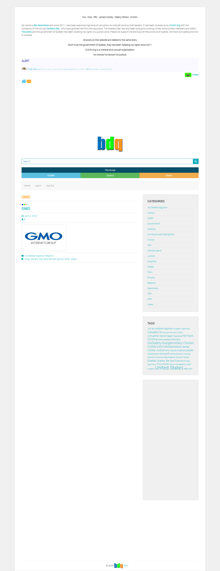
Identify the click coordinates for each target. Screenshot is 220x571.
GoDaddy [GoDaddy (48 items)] (154, 343)
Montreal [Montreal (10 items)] (187, 354)
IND (149, 245)
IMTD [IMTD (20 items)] (160, 347)
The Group (110, 170)
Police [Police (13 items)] (186, 357)
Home (27, 185)
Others (169, 175)
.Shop (27, 259)
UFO (149, 299)
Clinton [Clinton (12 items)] (180, 332)
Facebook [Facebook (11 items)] (178, 336)
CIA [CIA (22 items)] (160, 332)
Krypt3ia (151, 261)
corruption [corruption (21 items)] (153, 336)
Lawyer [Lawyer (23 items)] (189, 350)
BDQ (126, 565)
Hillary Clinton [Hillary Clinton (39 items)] (183, 343)
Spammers (152, 288)
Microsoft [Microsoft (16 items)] (164, 353)
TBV (149, 293)
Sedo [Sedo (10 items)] (188, 361)
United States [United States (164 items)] (169, 367)
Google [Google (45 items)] (167, 343)
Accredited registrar (34, 255)
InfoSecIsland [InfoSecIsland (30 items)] (172, 347)
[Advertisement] (110, 110)
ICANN (51, 175)
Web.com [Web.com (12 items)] (188, 368)
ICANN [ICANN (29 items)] (151, 347)
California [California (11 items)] (185, 328)
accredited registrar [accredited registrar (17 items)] (162, 328)
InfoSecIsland (154, 250)
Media (150, 266)
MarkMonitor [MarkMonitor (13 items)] (153, 353)
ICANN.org (174, 25)
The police (27, 31)
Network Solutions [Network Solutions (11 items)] (155, 357)
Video (150, 304)
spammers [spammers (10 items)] (151, 364)
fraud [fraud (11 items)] (160, 339)
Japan (73, 259)
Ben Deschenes (41, 25)
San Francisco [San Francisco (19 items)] (177, 360)
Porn (149, 272)
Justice (110, 175)
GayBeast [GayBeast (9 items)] (167, 339)
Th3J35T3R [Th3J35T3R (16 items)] (163, 364)
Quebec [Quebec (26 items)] (152, 360)
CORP (150, 218)
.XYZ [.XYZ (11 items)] (149, 328)
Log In (38, 185)
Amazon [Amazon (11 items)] (177, 328)
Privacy (151, 277)
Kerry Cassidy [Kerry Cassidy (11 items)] (171, 350)
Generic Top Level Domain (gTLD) (47, 259)
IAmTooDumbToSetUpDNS (160, 234)
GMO (26, 208)
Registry (49, 255)
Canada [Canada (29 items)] (152, 332)
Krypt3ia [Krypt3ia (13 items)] (181, 350)
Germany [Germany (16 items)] (176, 339)
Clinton (151, 212)
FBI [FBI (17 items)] (184, 335)
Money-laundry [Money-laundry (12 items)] (176, 353)
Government (153, 223)
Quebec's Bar (53, 28)
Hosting (151, 228)
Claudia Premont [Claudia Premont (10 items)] (169, 332)
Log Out (50, 185)
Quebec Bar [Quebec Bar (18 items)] (163, 360)
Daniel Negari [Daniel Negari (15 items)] (166, 335)
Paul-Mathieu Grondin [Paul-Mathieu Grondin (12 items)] (173, 357)
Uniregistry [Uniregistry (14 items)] (180, 364)
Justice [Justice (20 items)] (160, 350)
